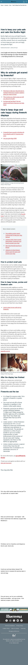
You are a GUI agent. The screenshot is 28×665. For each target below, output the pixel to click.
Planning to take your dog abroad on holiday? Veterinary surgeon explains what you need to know (13, 92)
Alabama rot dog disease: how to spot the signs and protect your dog (13, 251)
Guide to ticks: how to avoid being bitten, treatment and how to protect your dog (13, 241)
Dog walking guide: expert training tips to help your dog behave (14, 235)
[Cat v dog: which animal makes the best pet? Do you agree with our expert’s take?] (14, 480)
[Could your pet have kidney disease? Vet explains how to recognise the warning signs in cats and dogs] (14, 558)
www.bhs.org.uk (5, 351)
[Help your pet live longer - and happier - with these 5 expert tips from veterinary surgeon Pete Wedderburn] (14, 506)
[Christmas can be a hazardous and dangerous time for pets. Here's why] (14, 533)
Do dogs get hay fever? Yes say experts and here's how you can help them (13, 103)
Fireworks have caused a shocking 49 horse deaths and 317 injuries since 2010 (13, 134)
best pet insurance (6, 463)
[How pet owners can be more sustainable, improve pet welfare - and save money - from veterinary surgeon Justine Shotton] (14, 585)
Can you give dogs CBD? (10, 138)
